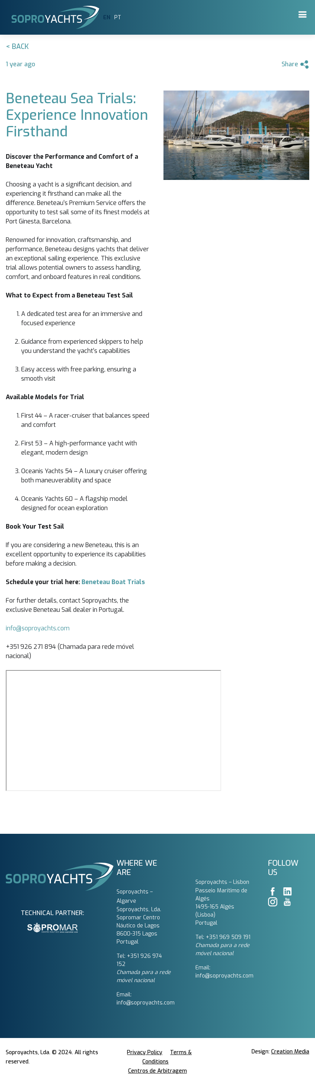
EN (106, 17)
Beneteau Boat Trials (113, 582)
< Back (17, 46)
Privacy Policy (144, 1052)
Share (295, 64)
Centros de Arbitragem (157, 1071)
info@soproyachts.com (38, 628)
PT (117, 17)
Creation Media (290, 1051)
